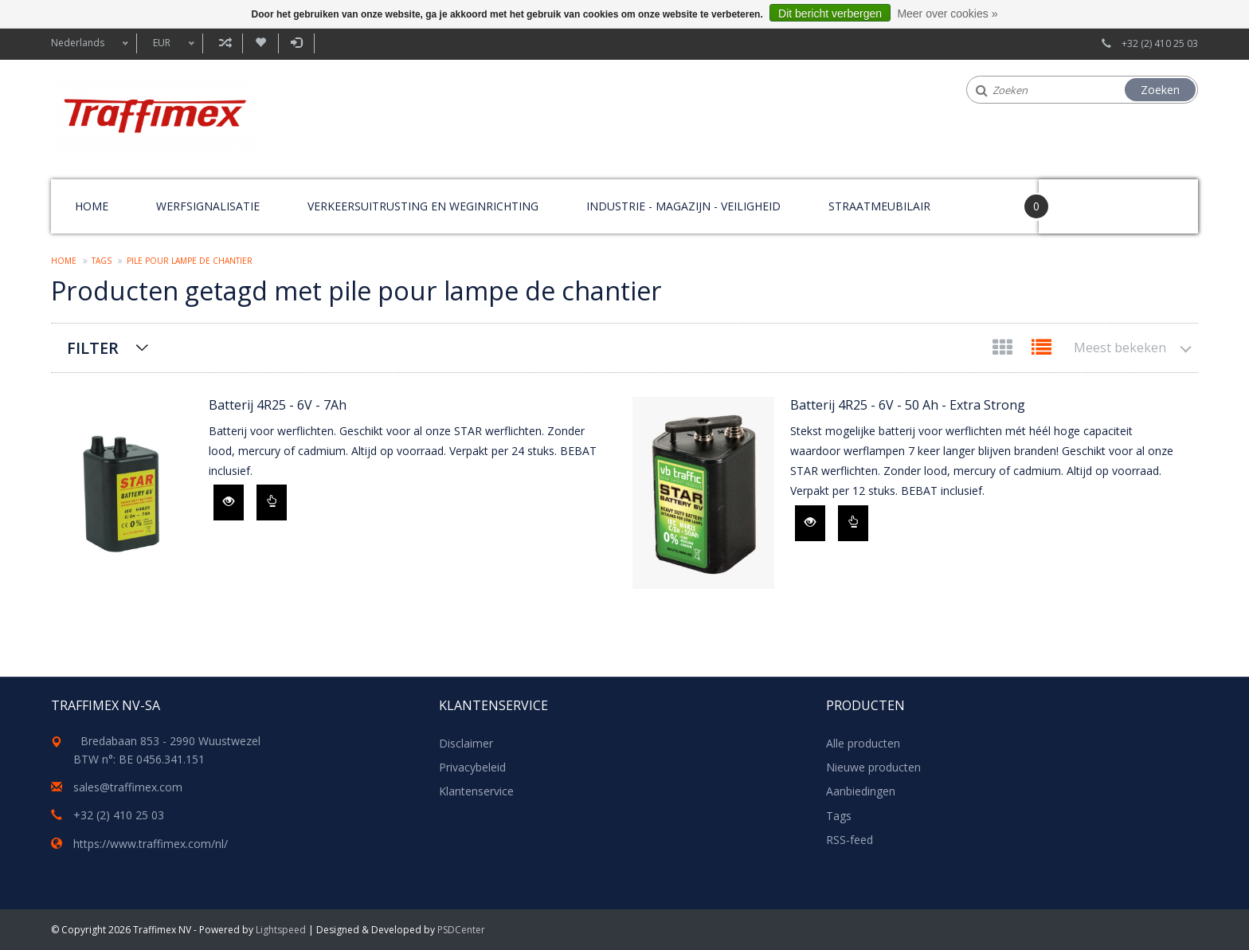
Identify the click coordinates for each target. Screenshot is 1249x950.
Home (91, 206)
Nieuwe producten (873, 767)
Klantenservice (476, 791)
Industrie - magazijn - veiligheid (683, 206)
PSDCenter (461, 929)
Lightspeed (281, 929)
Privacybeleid (472, 767)
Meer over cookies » (947, 13)
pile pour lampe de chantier (190, 260)
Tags (102, 260)
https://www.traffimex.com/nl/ (150, 843)
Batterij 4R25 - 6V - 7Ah (278, 405)
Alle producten (863, 743)
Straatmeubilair (879, 206)
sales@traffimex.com (127, 787)
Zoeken (1160, 89)
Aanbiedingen (860, 791)
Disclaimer (466, 743)
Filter (93, 348)
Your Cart (1083, 198)
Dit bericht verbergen (830, 13)
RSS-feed (849, 839)
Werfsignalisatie (208, 206)
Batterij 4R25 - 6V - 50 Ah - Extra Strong (907, 405)
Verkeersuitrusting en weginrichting (422, 206)
